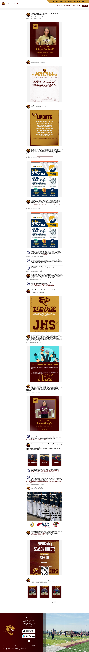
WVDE (4, 648)
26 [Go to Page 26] (43, 602)
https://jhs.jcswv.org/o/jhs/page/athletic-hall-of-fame (42, 291)
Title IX (8, 648)
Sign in (85, 5)
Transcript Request (23, 648)
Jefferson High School (17, 9)
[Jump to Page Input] (55, 602)
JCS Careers (63, 1)
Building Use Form (15, 648)
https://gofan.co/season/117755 (38, 533)
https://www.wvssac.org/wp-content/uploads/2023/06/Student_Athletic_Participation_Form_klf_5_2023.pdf (43, 154)
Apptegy (33, 645)
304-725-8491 (29, 624)
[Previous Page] (29, 602)
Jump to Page (50, 602)
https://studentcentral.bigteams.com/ (45, 156)
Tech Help (70, 1)
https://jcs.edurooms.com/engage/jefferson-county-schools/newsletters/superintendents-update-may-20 (42, 285)
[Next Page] (46, 602)
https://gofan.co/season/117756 (38, 534)
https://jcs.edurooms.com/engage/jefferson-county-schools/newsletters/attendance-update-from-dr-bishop (45, 471)
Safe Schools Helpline (79, 1)
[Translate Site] (76, 5)
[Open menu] (59, 5)
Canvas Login (55, 1)
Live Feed (26, 9)
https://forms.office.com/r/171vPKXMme (39, 254)
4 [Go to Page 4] (38, 602)
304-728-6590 (29, 626)
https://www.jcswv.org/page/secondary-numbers (36, 439)
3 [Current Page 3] (36, 602)
